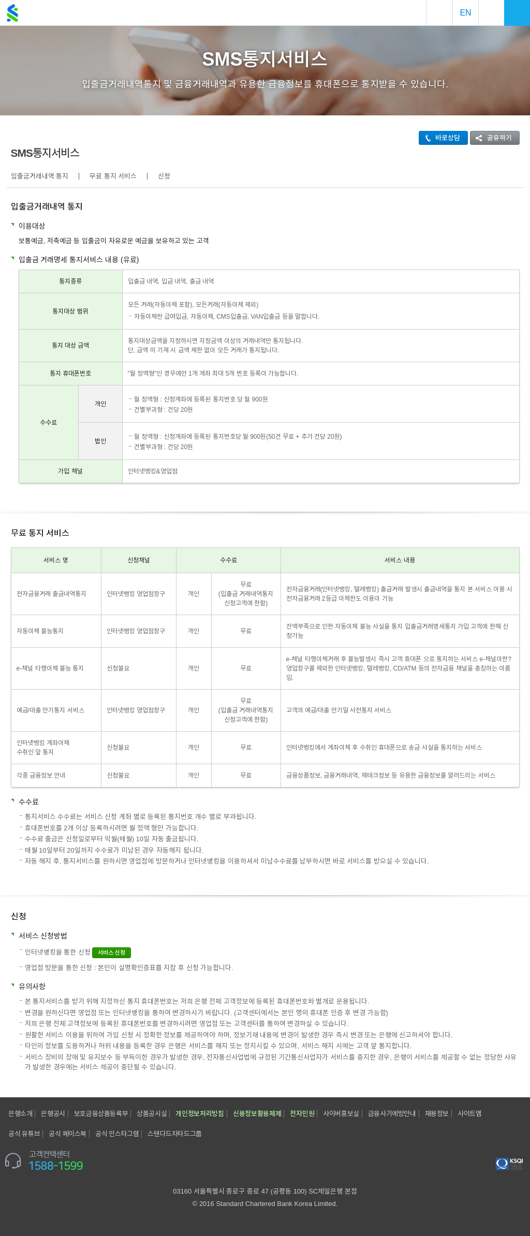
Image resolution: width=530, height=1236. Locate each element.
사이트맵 (469, 1114)
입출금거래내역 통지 (40, 176)
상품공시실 (152, 1114)
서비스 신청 (111, 952)
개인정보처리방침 (199, 1114)
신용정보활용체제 (257, 1114)
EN (465, 12)
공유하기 (491, 137)
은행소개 (20, 1114)
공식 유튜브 (24, 1134)
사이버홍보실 (341, 1114)
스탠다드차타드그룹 (174, 1134)
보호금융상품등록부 (101, 1114)
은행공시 (53, 1114)
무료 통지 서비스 (113, 176)
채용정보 (437, 1114)
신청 (164, 176)
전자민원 (302, 1114)
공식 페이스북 (67, 1134)
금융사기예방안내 (392, 1114)
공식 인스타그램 (117, 1134)
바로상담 (439, 137)
